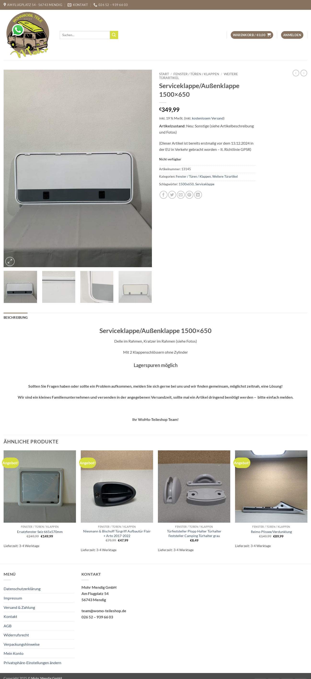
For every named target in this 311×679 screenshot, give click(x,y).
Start (164, 74)
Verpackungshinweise (22, 644)
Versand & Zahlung (19, 607)
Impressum (13, 598)
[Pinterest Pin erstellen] (189, 195)
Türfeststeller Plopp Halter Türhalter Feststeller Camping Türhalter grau (194, 533)
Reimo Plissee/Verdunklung (271, 532)
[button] (252, 35)
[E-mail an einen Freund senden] (181, 195)
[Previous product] (303, 73)
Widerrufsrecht (16, 635)
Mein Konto (13, 653)
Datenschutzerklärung (22, 588)
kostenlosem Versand (208, 118)
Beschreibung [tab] (16, 317)
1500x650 (186, 184)
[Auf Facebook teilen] (163, 195)
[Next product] (296, 73)
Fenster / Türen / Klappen (196, 74)
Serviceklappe (204, 184)
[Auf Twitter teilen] (172, 195)
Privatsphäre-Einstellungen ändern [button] (32, 662)
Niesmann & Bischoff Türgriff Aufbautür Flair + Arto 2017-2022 (117, 533)
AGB (8, 625)
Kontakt (10, 616)
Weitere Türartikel (225, 176)
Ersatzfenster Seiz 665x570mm (40, 532)
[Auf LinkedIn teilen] (198, 195)
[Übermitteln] (114, 35)
